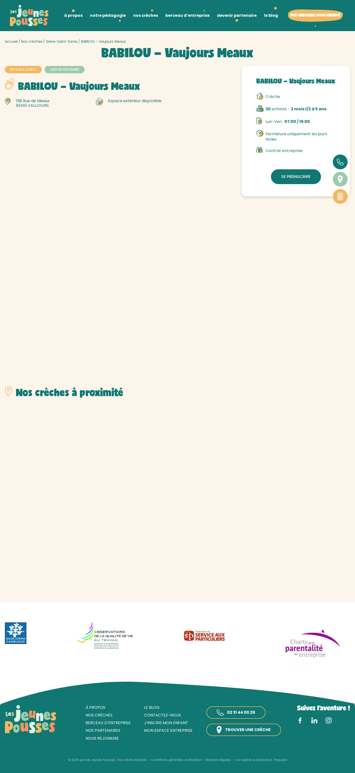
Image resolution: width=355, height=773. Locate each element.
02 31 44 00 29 (236, 712)
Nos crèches (31, 41)
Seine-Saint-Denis (61, 41)
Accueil (11, 41)
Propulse (280, 760)
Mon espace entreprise (168, 730)
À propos (95, 707)
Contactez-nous (162, 715)
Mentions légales (218, 760)
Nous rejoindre (102, 738)
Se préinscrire (296, 176)
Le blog (152, 707)
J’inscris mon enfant (166, 722)
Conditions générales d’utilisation (176, 760)
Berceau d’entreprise (108, 722)
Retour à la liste (23, 69)
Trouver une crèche (244, 730)
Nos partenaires (103, 730)
